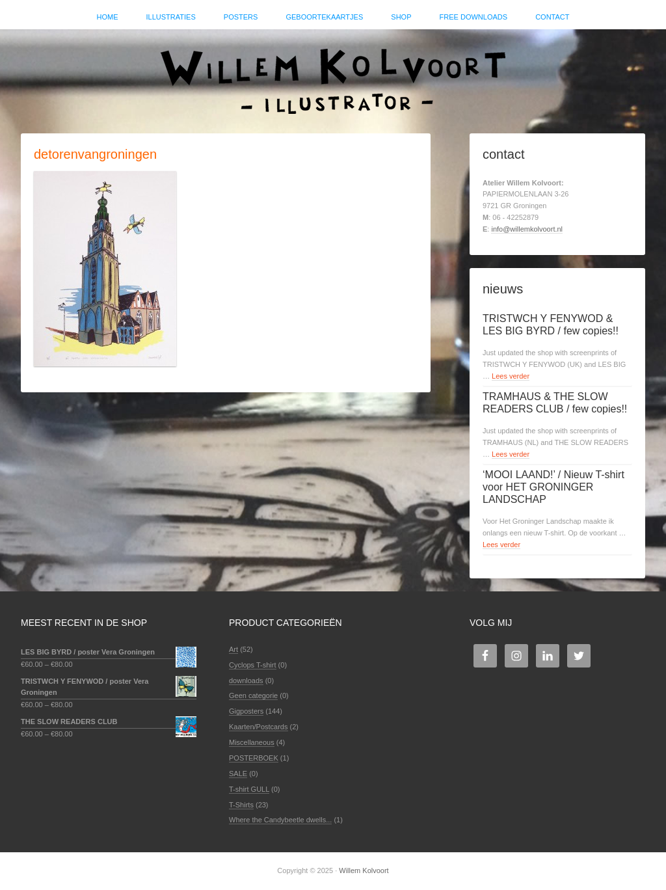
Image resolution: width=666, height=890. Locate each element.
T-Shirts (241, 805)
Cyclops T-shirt (252, 665)
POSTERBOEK (253, 758)
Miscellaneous (251, 742)
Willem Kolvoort (333, 74)
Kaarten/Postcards (258, 727)
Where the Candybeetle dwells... (280, 820)
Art (233, 649)
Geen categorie (253, 695)
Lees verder (510, 376)
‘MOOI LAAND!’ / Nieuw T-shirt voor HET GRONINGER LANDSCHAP (553, 487)
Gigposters (246, 711)
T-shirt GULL (249, 789)
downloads (246, 680)
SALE (238, 773)
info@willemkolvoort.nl (527, 229)
